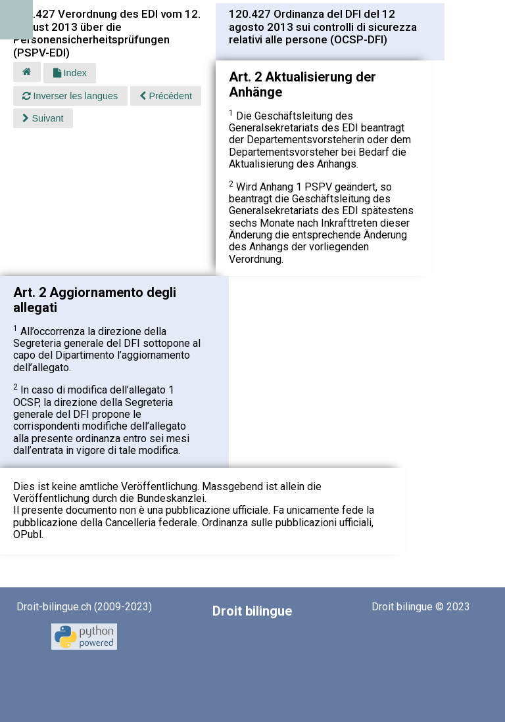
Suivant (42, 118)
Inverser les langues (70, 96)
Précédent (165, 96)
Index (70, 73)
